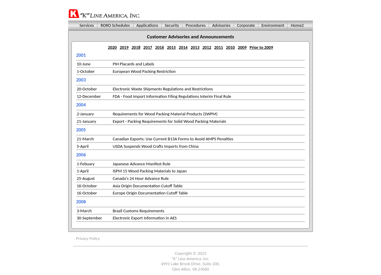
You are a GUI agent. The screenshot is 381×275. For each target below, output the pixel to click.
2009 (242, 47)
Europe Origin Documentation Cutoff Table (150, 193)
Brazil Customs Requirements (138, 210)
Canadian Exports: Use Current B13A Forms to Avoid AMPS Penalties (173, 139)
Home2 (297, 25)
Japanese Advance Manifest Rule (142, 163)
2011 (218, 47)
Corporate (246, 25)
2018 (136, 47)
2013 (194, 47)
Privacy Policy (88, 238)
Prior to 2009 (261, 47)
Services (86, 25)
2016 (159, 47)
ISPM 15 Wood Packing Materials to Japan (150, 171)
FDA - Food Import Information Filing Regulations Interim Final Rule (172, 96)
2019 (124, 47)
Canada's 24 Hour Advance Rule (141, 178)
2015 (171, 47)
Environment (272, 25)
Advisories (221, 25)
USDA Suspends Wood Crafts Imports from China (156, 146)
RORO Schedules (115, 25)
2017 (147, 47)
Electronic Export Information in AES (145, 218)
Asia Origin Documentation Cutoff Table (147, 185)
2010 (230, 47)
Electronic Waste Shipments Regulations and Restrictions (163, 89)
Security (172, 25)
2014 (183, 47)
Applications (147, 25)
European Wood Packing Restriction (144, 71)
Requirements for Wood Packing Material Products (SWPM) (165, 114)
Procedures (196, 25)
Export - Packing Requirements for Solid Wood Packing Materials (169, 121)
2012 (206, 47)
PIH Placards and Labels (133, 64)
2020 (112, 47)
